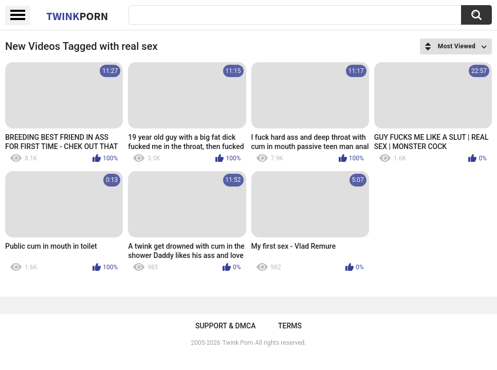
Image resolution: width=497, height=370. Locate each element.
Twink (77, 16)
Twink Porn (238, 342)
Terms (290, 326)
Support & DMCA (225, 326)
